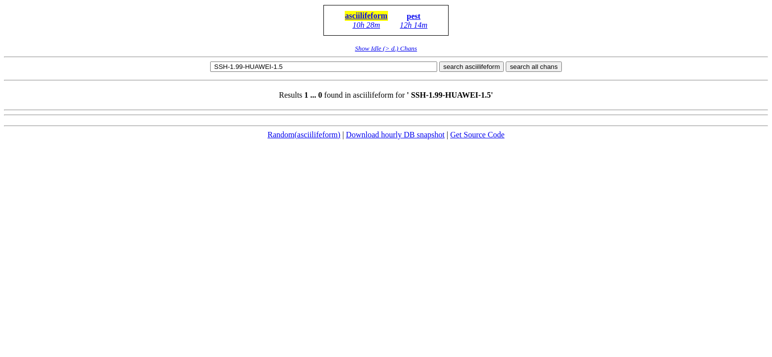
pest (414, 16)
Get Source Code (477, 134)
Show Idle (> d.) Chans (386, 48)
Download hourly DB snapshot (395, 134)
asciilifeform (366, 15)
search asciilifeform (471, 66)
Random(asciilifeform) (304, 134)
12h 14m (414, 25)
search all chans (533, 66)
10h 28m (366, 25)
